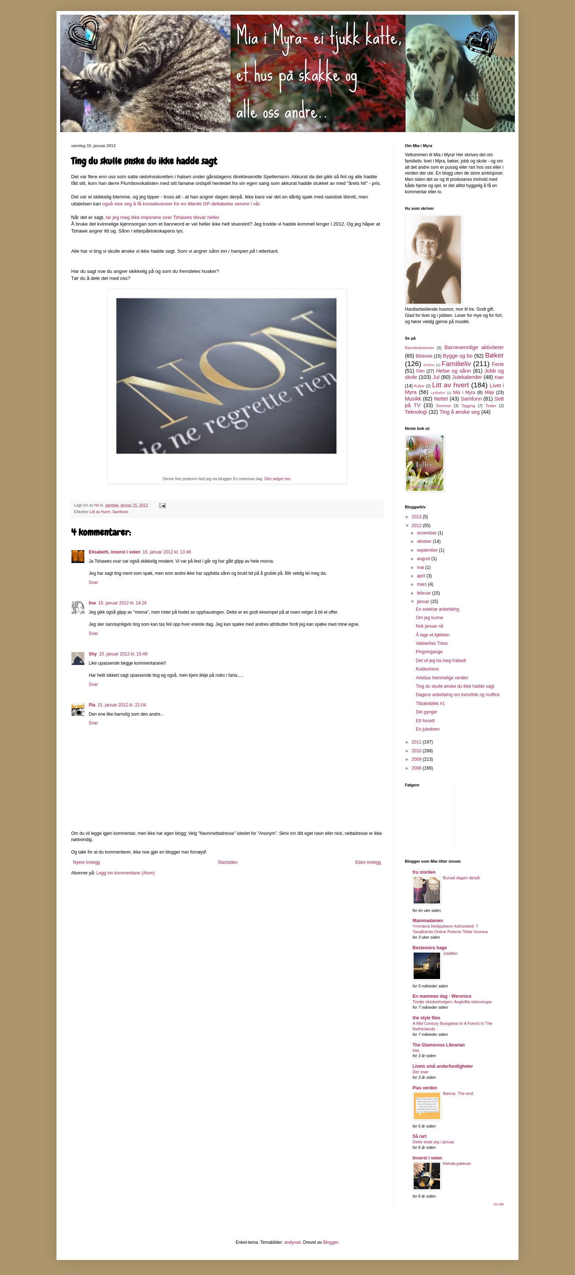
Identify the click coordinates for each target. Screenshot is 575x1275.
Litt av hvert (100, 511)
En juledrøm (428, 729)
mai (421, 567)
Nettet (441, 399)
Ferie (498, 364)
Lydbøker (438, 393)
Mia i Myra (464, 392)
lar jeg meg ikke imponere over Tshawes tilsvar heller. (164, 217)
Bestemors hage (430, 947)
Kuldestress (427, 669)
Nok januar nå (429, 626)
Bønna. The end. (458, 1093)
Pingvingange (429, 651)
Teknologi (416, 412)
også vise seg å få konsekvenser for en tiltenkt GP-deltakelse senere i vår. (181, 204)
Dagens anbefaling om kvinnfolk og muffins (458, 694)
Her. (416, 1050)
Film (420, 371)
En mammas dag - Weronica (442, 996)
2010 (417, 750)
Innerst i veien (427, 1158)
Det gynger (426, 712)
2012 (417, 525)
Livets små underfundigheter (443, 1066)
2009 (417, 759)
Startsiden (228, 862)
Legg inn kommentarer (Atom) (125, 873)
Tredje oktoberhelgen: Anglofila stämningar (452, 1002)
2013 (417, 516)
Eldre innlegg (368, 862)
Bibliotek (424, 356)
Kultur (419, 386)
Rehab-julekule (457, 1163)
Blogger (330, 1242)
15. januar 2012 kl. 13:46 (167, 552)
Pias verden (425, 1087)
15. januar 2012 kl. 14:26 (122, 603)
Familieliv (456, 364)
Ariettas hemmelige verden (442, 677)
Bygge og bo (458, 356)
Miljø (489, 392)
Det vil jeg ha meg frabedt (441, 660)
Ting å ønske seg (459, 412)
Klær (499, 377)
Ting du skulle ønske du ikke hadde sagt (455, 686)
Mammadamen (428, 920)
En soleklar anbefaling (437, 609)
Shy (93, 654)
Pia (92, 705)
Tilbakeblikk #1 (430, 703)
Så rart (419, 1136)
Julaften (450, 953)
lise (92, 603)
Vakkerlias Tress (432, 643)
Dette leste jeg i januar (433, 1142)
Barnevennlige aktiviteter (474, 347)
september (428, 550)
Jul (436, 377)
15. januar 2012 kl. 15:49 (123, 654)
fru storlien (424, 872)
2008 (417, 768)
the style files (426, 1017)
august (424, 558)
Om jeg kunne (429, 617)
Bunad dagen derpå (461, 878)
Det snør (421, 1072)
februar (424, 593)
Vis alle (498, 1204)
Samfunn (120, 511)
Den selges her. (277, 478)
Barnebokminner (419, 348)
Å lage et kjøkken (433, 635)
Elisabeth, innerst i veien (114, 552)
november (427, 533)
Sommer (443, 405)
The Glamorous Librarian (439, 1045)
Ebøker (429, 365)
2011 (417, 742)
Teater (490, 405)
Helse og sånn (453, 371)
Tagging (468, 405)
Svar (93, 582)
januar (424, 601)
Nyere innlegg (86, 862)
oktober (425, 541)
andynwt (292, 1242)
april (421, 575)
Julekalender (467, 377)
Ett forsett (425, 720)
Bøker (494, 355)
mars (422, 584)
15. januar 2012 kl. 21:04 (122, 705)
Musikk (413, 399)
